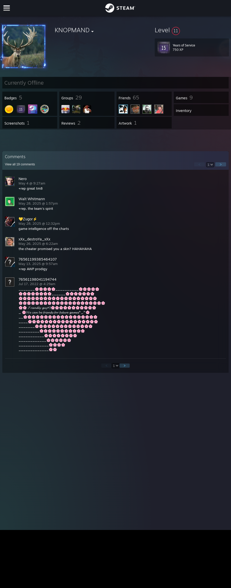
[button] (192, 30)
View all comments (20, 164)
